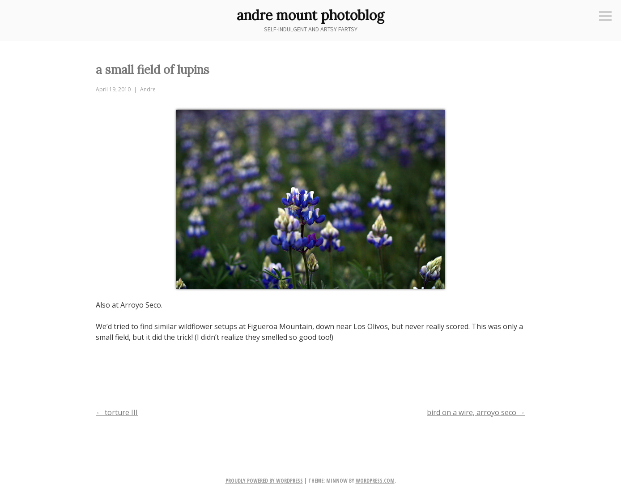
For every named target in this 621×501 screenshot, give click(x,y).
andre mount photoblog (310, 15)
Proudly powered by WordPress (264, 480)
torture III (117, 412)
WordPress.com (375, 480)
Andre (148, 89)
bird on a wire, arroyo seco (476, 412)
